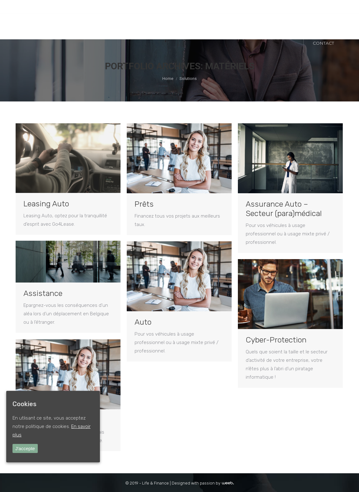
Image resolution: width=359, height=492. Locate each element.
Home (167, 78)
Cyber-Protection (276, 339)
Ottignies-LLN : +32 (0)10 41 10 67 (52, 7)
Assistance (42, 293)
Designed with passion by (203, 483)
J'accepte (25, 448)
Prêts (144, 204)
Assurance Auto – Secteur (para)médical (284, 208)
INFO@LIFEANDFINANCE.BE (167, 7)
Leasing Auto (46, 203)
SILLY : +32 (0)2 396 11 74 (109, 7)
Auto (143, 322)
